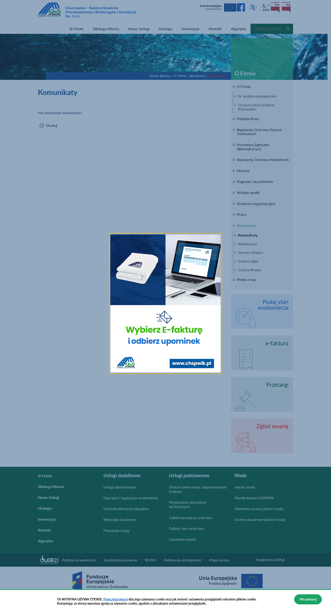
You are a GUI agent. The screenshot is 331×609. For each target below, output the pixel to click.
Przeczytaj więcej (115, 599)
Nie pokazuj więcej (308, 600)
